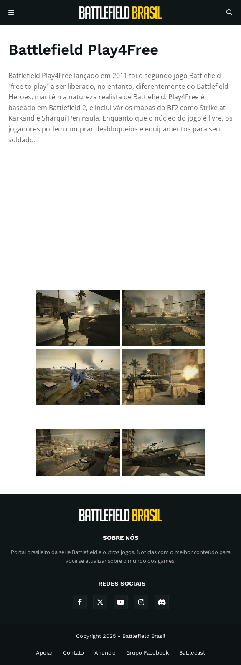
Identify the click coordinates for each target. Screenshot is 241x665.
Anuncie (105, 653)
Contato (73, 653)
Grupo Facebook (147, 653)
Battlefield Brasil (143, 636)
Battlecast (192, 653)
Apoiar (44, 653)
